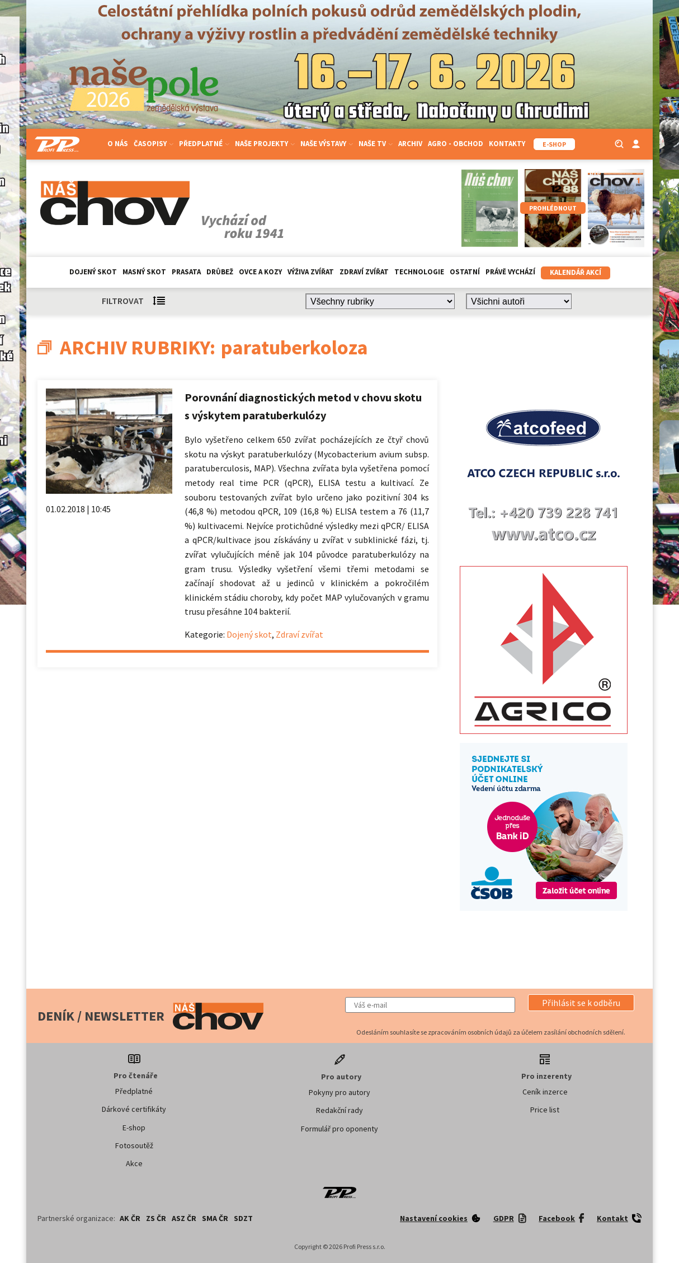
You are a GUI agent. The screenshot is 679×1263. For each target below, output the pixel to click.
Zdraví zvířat (364, 272)
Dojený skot (93, 272)
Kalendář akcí (575, 272)
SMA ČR (215, 1218)
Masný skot (144, 272)
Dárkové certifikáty (134, 1109)
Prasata (186, 272)
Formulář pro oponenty (339, 1129)
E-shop (133, 1127)
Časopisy (153, 143)
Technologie (419, 272)
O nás (117, 143)
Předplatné (204, 143)
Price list (544, 1110)
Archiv (410, 143)
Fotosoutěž (134, 1145)
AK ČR (130, 1218)
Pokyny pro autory (339, 1092)
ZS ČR (156, 1218)
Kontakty (507, 143)
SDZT (243, 1218)
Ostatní (465, 272)
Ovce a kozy (260, 272)
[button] (581, 1002)
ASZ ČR (184, 1218)
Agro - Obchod (455, 143)
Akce (134, 1163)
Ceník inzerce (545, 1092)
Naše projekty (265, 143)
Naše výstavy (326, 143)
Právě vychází (510, 272)
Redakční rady (339, 1110)
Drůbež (219, 272)
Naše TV (376, 143)
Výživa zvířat (310, 272)
